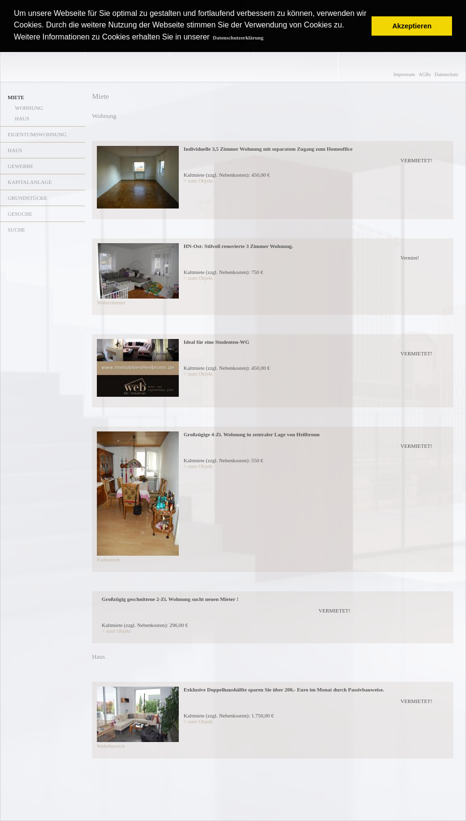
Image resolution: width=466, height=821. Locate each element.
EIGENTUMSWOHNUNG (37, 134)
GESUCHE (20, 214)
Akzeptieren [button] (412, 26)
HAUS (22, 118)
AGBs (425, 74)
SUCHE (16, 230)
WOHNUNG (29, 108)
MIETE (16, 97)
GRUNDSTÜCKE (27, 198)
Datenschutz (446, 74)
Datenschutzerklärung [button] (238, 37)
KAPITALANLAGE (30, 182)
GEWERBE (20, 166)
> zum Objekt (198, 180)
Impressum (404, 74)
